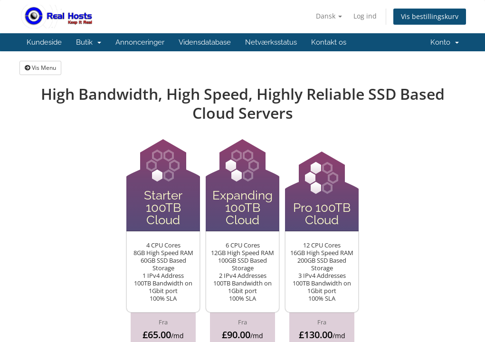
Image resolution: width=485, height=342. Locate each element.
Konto (444, 42)
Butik (88, 42)
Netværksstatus (271, 42)
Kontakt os (328, 42)
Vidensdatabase (205, 42)
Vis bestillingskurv (429, 16)
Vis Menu (40, 68)
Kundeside (44, 42)
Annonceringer (139, 42)
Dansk (329, 15)
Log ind (365, 15)
